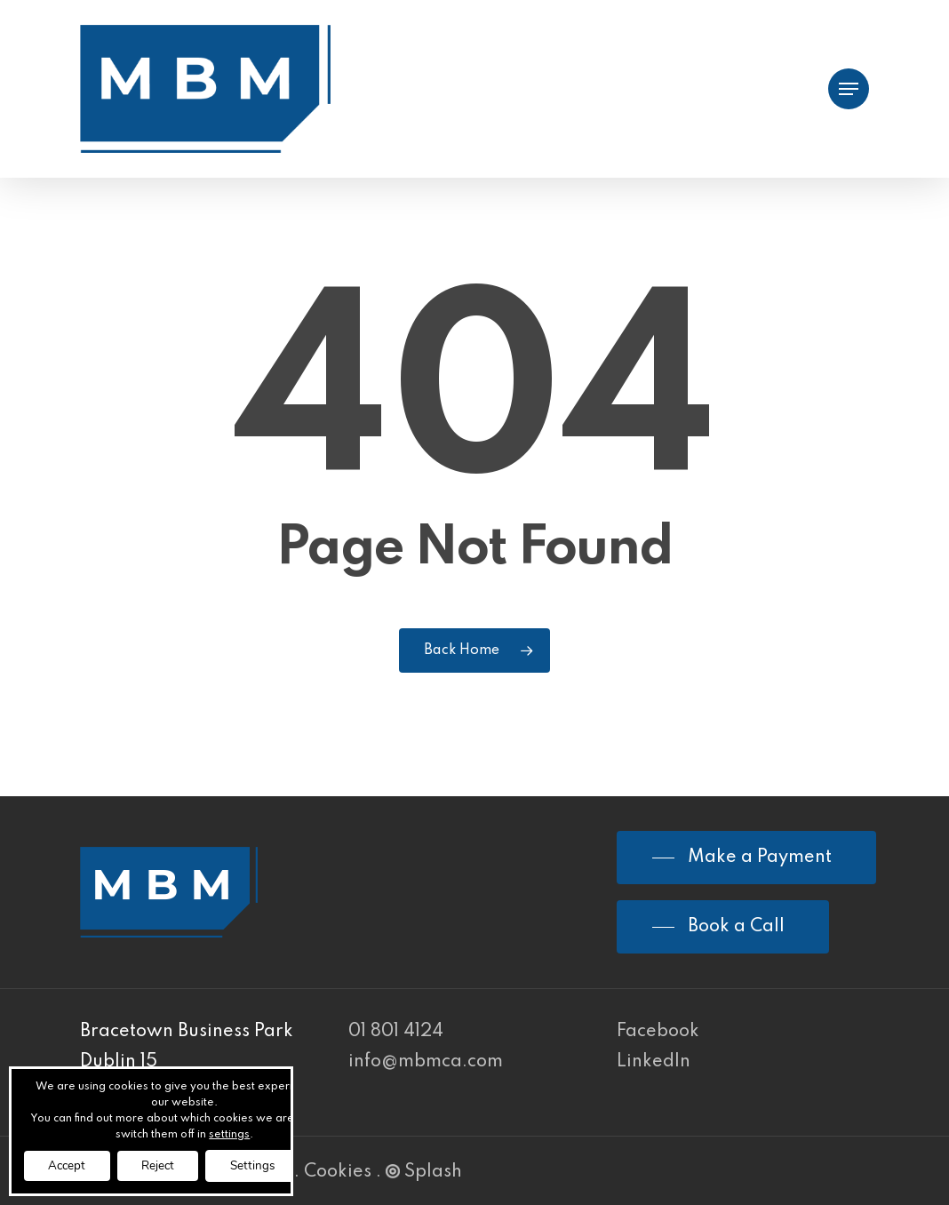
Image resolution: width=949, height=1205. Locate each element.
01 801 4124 (395, 1032)
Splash (424, 1172)
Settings (269, 1164)
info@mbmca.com (425, 1062)
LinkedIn (653, 1062)
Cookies (337, 1172)
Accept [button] (70, 1164)
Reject (167, 1164)
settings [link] (240, 1133)
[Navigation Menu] (848, 89)
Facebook (658, 1032)
